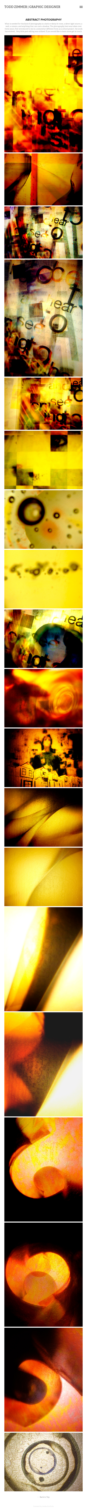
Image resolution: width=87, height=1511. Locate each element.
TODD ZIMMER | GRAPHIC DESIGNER (32, 7)
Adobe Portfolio (48, 1506)
